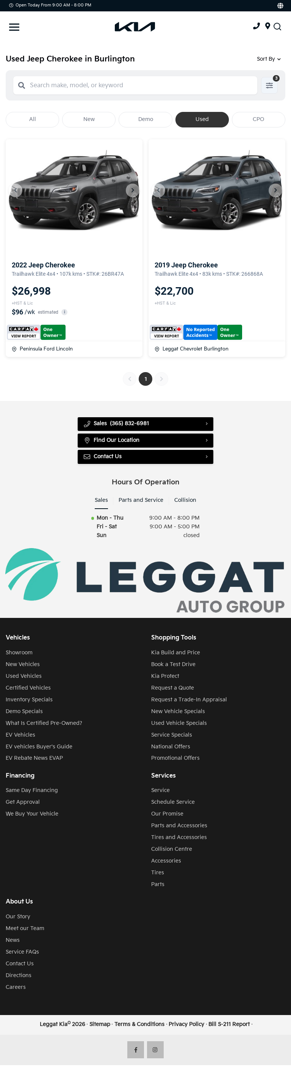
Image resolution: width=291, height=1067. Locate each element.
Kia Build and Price (175, 654)
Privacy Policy (186, 1026)
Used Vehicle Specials (179, 725)
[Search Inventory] (277, 27)
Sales (101, 502)
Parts (157, 886)
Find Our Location (111, 441)
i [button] (64, 312)
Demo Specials (24, 713)
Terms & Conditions (139, 1026)
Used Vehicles (24, 678)
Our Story (18, 918)
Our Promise (167, 815)
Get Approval (23, 804)
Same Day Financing (32, 792)
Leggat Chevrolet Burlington (191, 349)
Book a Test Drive (173, 666)
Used (202, 119)
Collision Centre (171, 851)
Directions (18, 977)
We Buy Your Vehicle (32, 815)
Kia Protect (165, 678)
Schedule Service (173, 804)
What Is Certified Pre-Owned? (44, 725)
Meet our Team (25, 930)
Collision (185, 502)
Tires (157, 874)
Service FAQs (22, 954)
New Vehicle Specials (178, 713)
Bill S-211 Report (229, 1026)
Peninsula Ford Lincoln (42, 349)
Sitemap (99, 1026)
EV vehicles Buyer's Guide (39, 748)
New (89, 119)
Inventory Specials (29, 701)
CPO (258, 119)
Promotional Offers (175, 760)
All (32, 119)
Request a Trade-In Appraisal (189, 701)
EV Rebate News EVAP (34, 760)
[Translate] (280, 6)
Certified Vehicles (28, 690)
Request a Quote (172, 690)
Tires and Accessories (179, 839)
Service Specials (171, 737)
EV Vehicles (20, 737)
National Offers (170, 748)
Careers (16, 989)
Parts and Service (141, 502)
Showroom (19, 654)
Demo (145, 119)
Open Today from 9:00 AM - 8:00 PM (50, 5)
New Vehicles (23, 666)
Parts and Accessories (179, 827)
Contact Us (102, 458)
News (13, 942)
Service (160, 792)
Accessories (166, 863)
